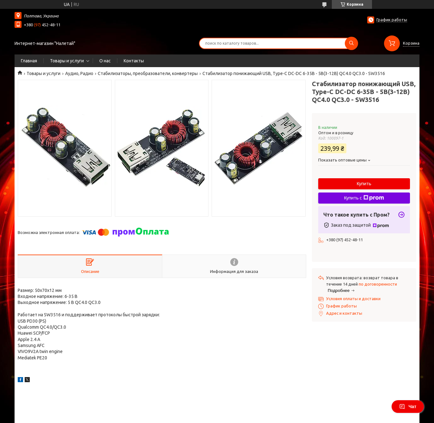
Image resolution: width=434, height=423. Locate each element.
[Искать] (351, 43)
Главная (29, 61)
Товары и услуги (67, 61)
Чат (407, 406)
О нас (105, 61)
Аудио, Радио (79, 73)
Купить (364, 183)
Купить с (364, 198)
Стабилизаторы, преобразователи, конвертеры (148, 73)
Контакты (134, 61)
